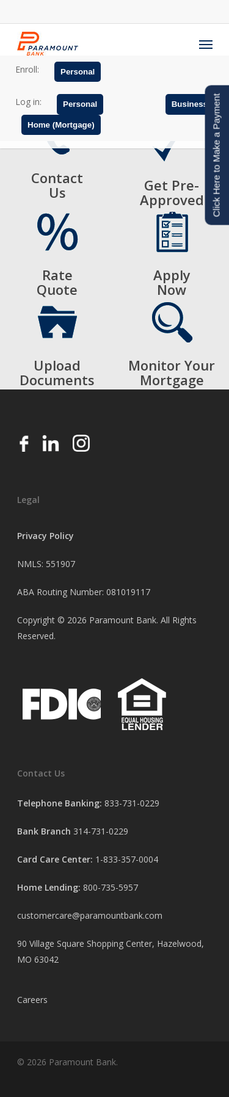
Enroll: (27, 69)
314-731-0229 (100, 831)
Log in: (28, 101)
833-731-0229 (131, 803)
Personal (77, 71)
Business (190, 104)
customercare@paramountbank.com (89, 915)
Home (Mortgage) (61, 124)
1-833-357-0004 (126, 859)
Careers (32, 999)
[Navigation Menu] (206, 44)
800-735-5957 (110, 887)
